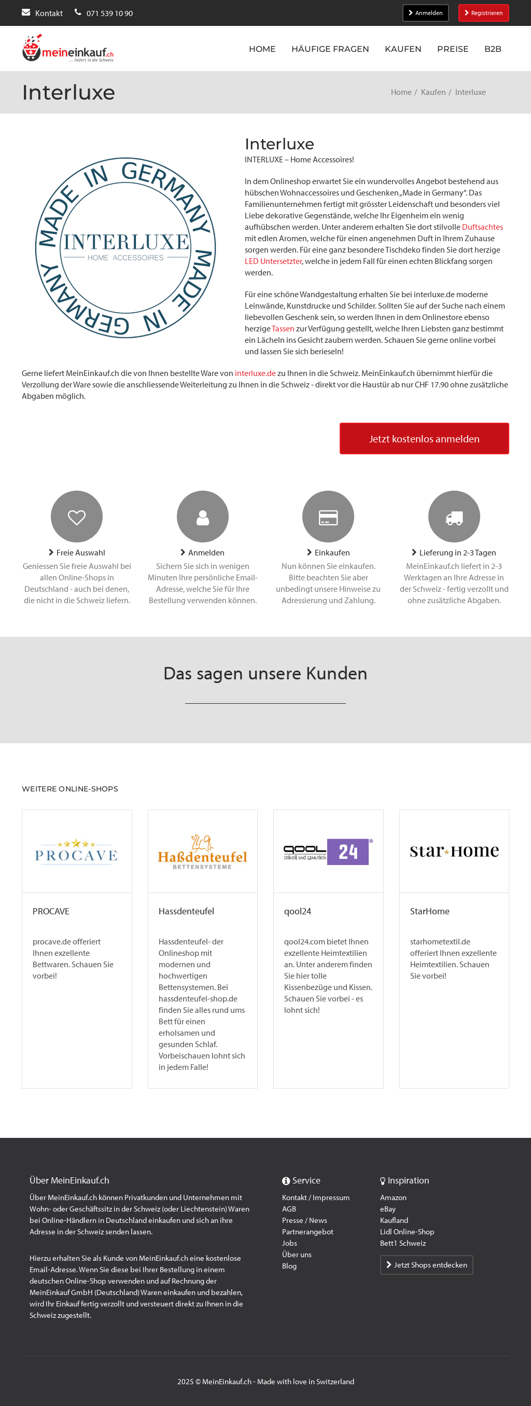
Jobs (289, 1243)
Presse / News (304, 1220)
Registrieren (484, 13)
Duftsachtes (482, 227)
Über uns (297, 1254)
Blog (289, 1266)
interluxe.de (255, 373)
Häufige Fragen (330, 49)
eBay (388, 1209)
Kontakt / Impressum (316, 1197)
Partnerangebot (307, 1231)
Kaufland (394, 1220)
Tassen (284, 328)
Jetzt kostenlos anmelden (424, 439)
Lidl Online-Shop (407, 1231)
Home (262, 49)
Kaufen (403, 49)
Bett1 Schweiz (403, 1243)
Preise (453, 49)
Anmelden (426, 13)
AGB (289, 1209)
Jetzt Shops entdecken (426, 1265)
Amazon (393, 1197)
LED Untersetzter (273, 261)
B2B (492, 49)
